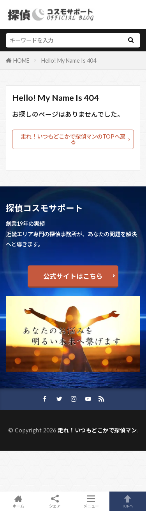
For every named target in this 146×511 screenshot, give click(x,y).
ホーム (18, 501)
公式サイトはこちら (73, 276)
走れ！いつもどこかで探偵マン (97, 430)
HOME (21, 60)
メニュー (91, 501)
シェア (55, 501)
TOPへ (127, 501)
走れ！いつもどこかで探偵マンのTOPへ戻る (73, 139)
